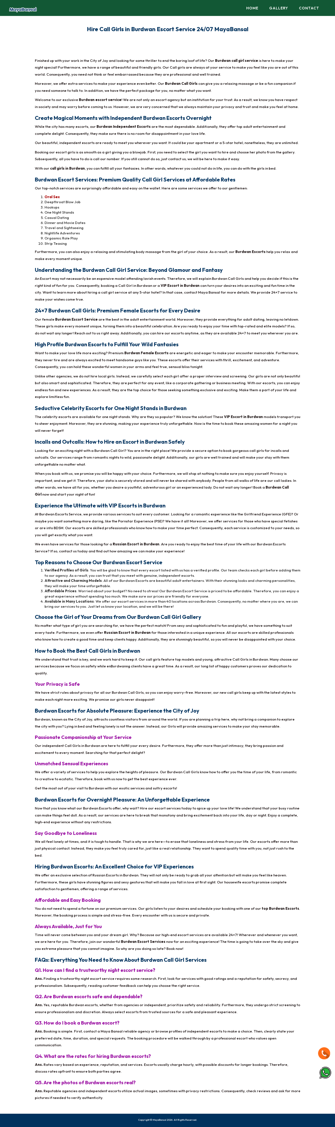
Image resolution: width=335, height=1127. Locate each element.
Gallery (278, 8)
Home (252, 8)
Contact (309, 8)
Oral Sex (52, 197)
